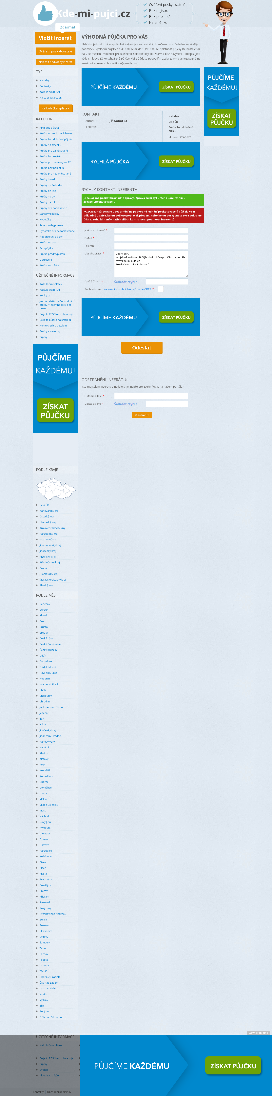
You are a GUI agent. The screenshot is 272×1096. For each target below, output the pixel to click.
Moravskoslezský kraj (53, 579)
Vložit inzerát (55, 37)
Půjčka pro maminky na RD (55, 162)
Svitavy (44, 936)
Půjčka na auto (48, 242)
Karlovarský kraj (49, 510)
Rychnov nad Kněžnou (53, 914)
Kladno (44, 753)
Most (43, 810)
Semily (44, 919)
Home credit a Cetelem (53, 325)
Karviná (44, 747)
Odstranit (142, 415)
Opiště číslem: (94, 281)
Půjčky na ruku (48, 202)
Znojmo (44, 1011)
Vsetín (43, 994)
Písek (43, 862)
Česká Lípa (46, 638)
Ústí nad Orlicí (48, 988)
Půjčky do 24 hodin (51, 185)
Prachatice (46, 879)
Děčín (43, 655)
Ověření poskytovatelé (55, 51)
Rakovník (45, 902)
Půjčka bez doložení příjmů (56, 139)
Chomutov (46, 695)
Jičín (42, 718)
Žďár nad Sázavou (51, 1017)
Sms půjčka (46, 248)
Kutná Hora (46, 776)
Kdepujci (93, 13)
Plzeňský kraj (48, 556)
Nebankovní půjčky (51, 236)
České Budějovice (50, 644)
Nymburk (45, 827)
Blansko (44, 615)
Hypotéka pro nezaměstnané (57, 231)
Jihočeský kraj (48, 551)
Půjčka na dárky (49, 265)
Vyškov (44, 1000)
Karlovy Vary (47, 741)
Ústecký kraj (47, 516)
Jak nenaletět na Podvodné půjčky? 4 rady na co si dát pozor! (56, 304)
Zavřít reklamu (258, 1032)
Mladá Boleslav (49, 805)
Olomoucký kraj (49, 574)
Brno (42, 621)
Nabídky (44, 80)
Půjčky (43, 337)
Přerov (44, 891)
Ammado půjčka (49, 127)
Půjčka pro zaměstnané (54, 150)
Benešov (45, 604)
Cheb (43, 690)
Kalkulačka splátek (55, 108)
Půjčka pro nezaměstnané (55, 173)
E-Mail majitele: (94, 396)
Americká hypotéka (51, 225)
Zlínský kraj (46, 585)
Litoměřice (46, 787)
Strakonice (46, 931)
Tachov (44, 954)
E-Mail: (89, 238)
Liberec (44, 782)
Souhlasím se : (119, 289)
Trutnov (44, 965)
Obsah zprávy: (94, 253)
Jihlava (44, 724)
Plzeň (43, 868)
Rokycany (45, 908)
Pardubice (46, 850)
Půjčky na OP (47, 196)
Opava (44, 839)
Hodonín (45, 678)
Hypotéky (45, 219)
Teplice (44, 959)
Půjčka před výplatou (52, 254)
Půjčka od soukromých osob (56, 133)
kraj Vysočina (48, 539)
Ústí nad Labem (49, 982)
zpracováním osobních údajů (126, 289)
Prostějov (45, 885)
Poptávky (45, 86)
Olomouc (45, 833)
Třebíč (43, 971)
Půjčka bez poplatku (52, 168)
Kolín (43, 764)
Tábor (43, 948)
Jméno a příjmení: (96, 230)
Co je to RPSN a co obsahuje (56, 314)
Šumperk (45, 942)
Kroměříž (45, 770)
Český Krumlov (48, 650)
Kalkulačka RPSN (50, 92)
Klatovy (44, 759)
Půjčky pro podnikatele (53, 208)
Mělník (43, 799)
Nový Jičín (45, 822)
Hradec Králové (49, 684)
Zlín (42, 1005)
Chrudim (45, 701)
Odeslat (141, 347)
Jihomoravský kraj (50, 545)
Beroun (44, 609)
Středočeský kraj (50, 562)
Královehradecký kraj (52, 528)
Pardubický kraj (49, 533)
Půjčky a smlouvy (50, 331)
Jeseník (44, 713)
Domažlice (46, 661)
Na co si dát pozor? (51, 97)
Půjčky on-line (48, 191)
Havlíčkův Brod (48, 673)
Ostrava (44, 845)
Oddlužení (46, 259)
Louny (43, 793)
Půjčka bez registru (51, 156)
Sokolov (44, 925)
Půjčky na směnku (50, 145)
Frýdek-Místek (48, 667)
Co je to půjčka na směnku (55, 320)
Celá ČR (44, 505)
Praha (43, 568)
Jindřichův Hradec (50, 736)
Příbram (44, 896)
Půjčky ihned (47, 179)
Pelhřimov (46, 856)
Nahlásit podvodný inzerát (55, 62)
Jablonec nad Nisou (51, 707)
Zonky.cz (45, 295)
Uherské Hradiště (50, 977)
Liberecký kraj (48, 522)
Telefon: (89, 246)
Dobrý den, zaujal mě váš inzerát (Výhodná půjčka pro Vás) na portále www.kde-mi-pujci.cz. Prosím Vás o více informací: (151, 264)
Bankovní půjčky (49, 213)
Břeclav (44, 632)
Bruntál (44, 627)
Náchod (44, 816)
